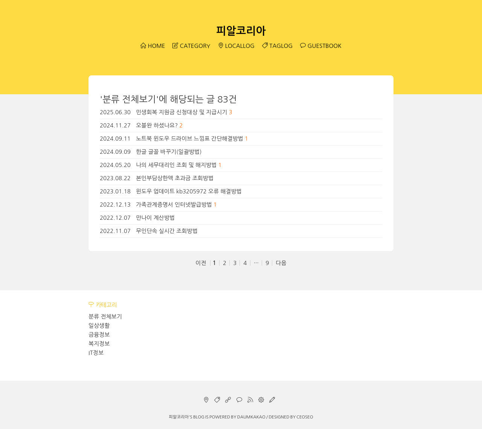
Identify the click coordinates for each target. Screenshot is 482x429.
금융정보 (99, 334)
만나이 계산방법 (155, 218)
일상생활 (99, 325)
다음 (281, 263)
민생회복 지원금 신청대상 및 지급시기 (181, 112)
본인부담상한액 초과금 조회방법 (175, 178)
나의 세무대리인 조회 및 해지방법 (176, 165)
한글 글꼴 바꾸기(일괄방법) (168, 152)
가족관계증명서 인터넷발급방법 (174, 204)
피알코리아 (241, 31)
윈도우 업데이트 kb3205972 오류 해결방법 (189, 191)
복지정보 (99, 343)
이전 (200, 263)
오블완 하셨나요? (157, 125)
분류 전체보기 (105, 316)
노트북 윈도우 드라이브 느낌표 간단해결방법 (189, 138)
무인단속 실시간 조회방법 (167, 231)
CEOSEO (304, 417)
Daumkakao (251, 417)
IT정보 (96, 352)
